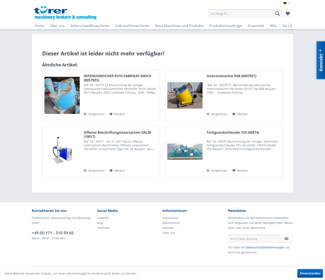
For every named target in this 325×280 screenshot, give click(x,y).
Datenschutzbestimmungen (265, 247)
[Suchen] (277, 13)
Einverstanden (310, 273)
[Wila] (273, 26)
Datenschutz (171, 223)
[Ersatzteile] (256, 26)
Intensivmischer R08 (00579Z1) (231, 76)
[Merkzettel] (287, 13)
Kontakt (167, 228)
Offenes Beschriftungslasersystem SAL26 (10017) (117, 134)
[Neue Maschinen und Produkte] (179, 26)
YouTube (103, 228)
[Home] (39, 26)
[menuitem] (245, 13)
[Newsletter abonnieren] (286, 239)
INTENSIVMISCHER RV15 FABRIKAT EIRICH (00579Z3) (117, 78)
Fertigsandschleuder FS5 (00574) (233, 132)
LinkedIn (103, 218)
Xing (100, 223)
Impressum (170, 218)
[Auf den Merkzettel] (117, 114)
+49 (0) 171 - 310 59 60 (53, 233)
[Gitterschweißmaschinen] (89, 26)
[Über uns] (57, 26)
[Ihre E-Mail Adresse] (254, 239)
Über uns (168, 233)
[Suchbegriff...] (245, 13)
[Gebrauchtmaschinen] (132, 26)
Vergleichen (94, 114)
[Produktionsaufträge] (225, 26)
